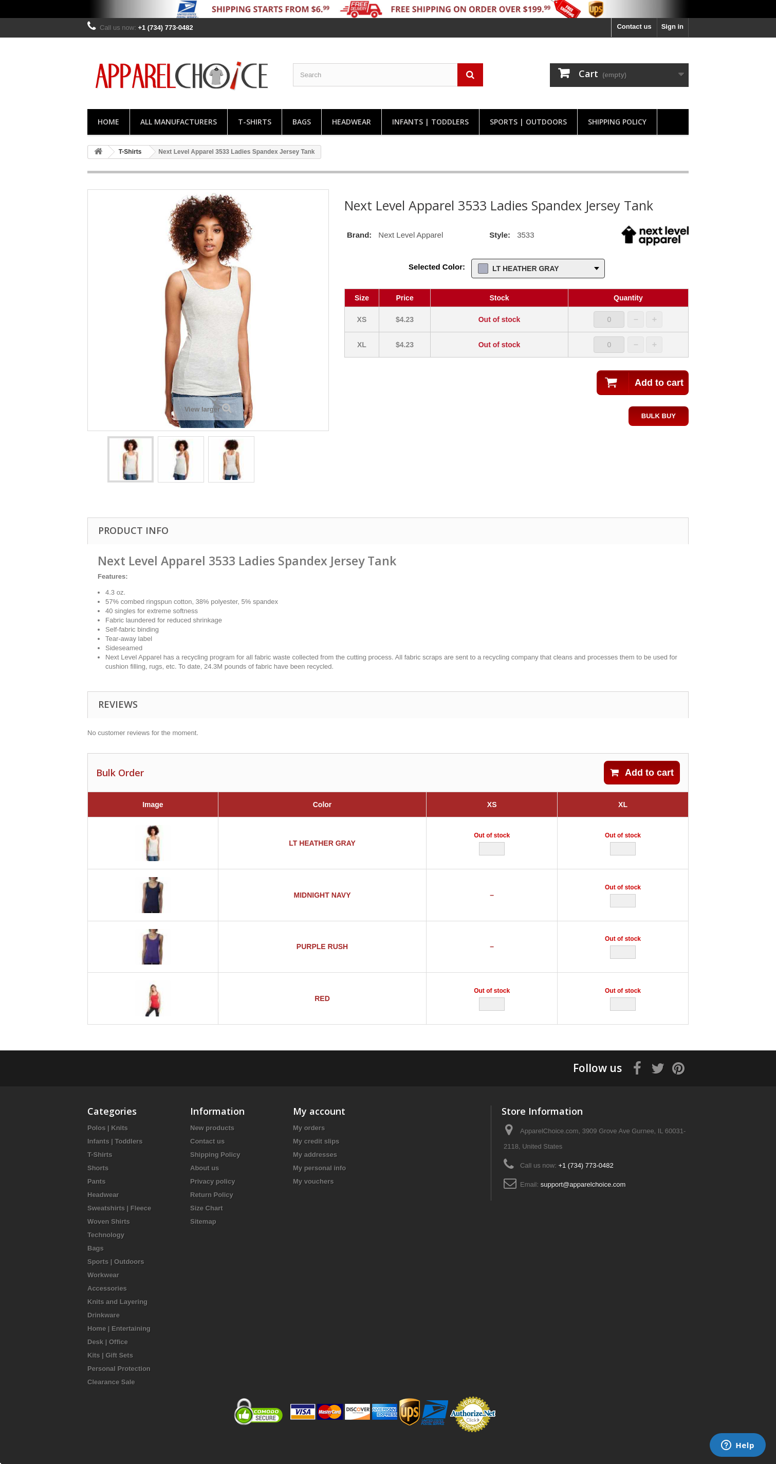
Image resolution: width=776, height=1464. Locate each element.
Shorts (97, 1189)
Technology (105, 1256)
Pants (96, 1202)
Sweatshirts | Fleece (119, 1229)
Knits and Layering (117, 1323)
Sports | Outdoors (528, 122)
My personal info (319, 1189)
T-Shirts (254, 122)
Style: (499, 234)
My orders (309, 1149)
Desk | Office (107, 1363)
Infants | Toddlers (430, 122)
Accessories (107, 1309)
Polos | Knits (107, 1149)
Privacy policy (212, 1202)
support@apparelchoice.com (583, 1205)
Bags (301, 122)
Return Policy (211, 1216)
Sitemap (203, 1242)
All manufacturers (178, 122)
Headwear (351, 122)
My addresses (315, 1176)
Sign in (672, 26)
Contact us (634, 26)
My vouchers (313, 1202)
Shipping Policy (617, 122)
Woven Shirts (108, 1242)
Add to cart (642, 772)
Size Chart (206, 1229)
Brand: (359, 234)
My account (319, 1132)
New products (212, 1149)
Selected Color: (437, 266)
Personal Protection (119, 1390)
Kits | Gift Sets (110, 1376)
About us (204, 1189)
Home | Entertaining (119, 1349)
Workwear (103, 1296)
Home (108, 122)
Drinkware (103, 1336)
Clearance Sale (111, 1403)
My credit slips (316, 1162)
